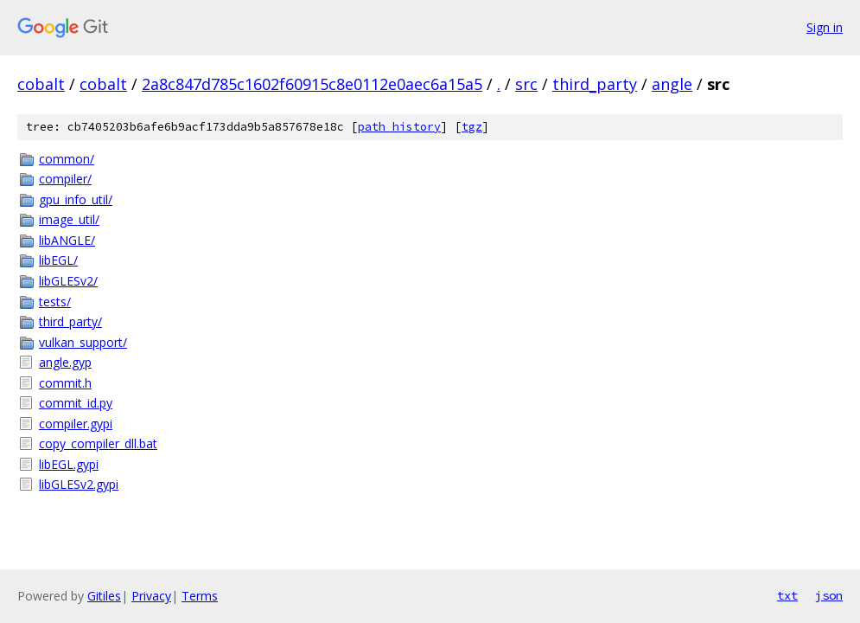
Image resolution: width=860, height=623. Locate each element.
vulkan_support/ (83, 342)
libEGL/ (58, 260)
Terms (200, 596)
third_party (594, 84)
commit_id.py (75, 403)
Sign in (824, 27)
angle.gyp (65, 362)
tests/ (55, 301)
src (526, 84)
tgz (472, 126)
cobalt (41, 84)
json (829, 595)
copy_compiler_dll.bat (98, 443)
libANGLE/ (67, 240)
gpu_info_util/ (75, 199)
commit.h (65, 383)
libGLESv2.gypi (78, 484)
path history (399, 126)
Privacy (151, 596)
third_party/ (70, 321)
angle (672, 84)
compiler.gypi (75, 423)
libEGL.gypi (69, 464)
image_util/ (69, 219)
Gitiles (104, 596)
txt (787, 595)
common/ (66, 159)
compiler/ (65, 178)
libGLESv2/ (68, 281)
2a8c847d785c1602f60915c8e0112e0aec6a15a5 (312, 84)
